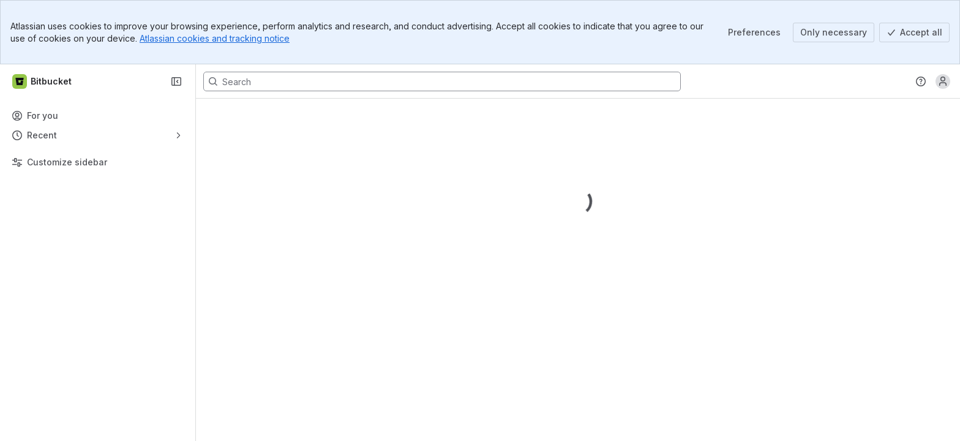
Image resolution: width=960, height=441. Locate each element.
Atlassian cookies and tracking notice (215, 38)
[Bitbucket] (42, 81)
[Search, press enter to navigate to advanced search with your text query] (442, 81)
